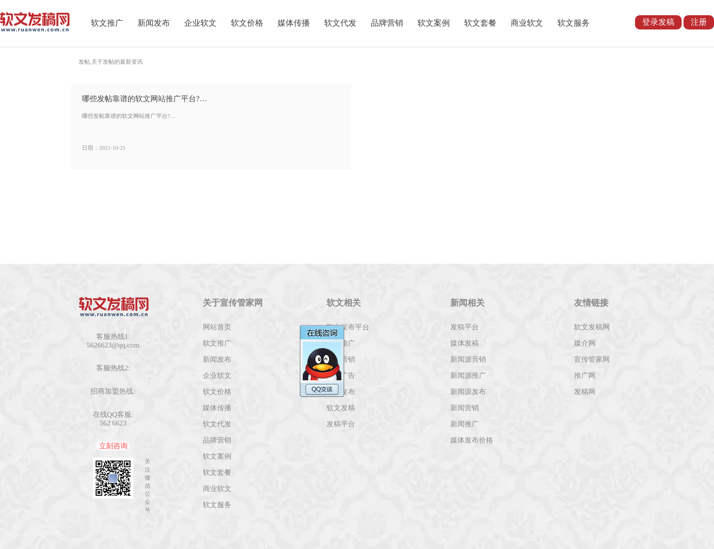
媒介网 (584, 343)
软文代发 (340, 23)
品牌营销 (387, 23)
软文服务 (573, 23)
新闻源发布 (468, 391)
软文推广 (107, 23)
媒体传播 (294, 23)
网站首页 (217, 327)
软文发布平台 (348, 327)
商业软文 (527, 23)
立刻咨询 (113, 446)
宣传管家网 (592, 359)
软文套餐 (480, 23)
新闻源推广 (468, 375)
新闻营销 (464, 408)
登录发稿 (658, 22)
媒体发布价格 (471, 440)
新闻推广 (464, 424)
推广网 (584, 375)
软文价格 (247, 23)
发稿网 (584, 391)
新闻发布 (154, 23)
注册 (699, 22)
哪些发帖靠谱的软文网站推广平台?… (144, 99)
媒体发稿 (464, 343)
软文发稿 (341, 408)
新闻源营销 (468, 359)
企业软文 (200, 23)
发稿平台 (341, 424)
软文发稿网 (592, 327)
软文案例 (433, 23)
